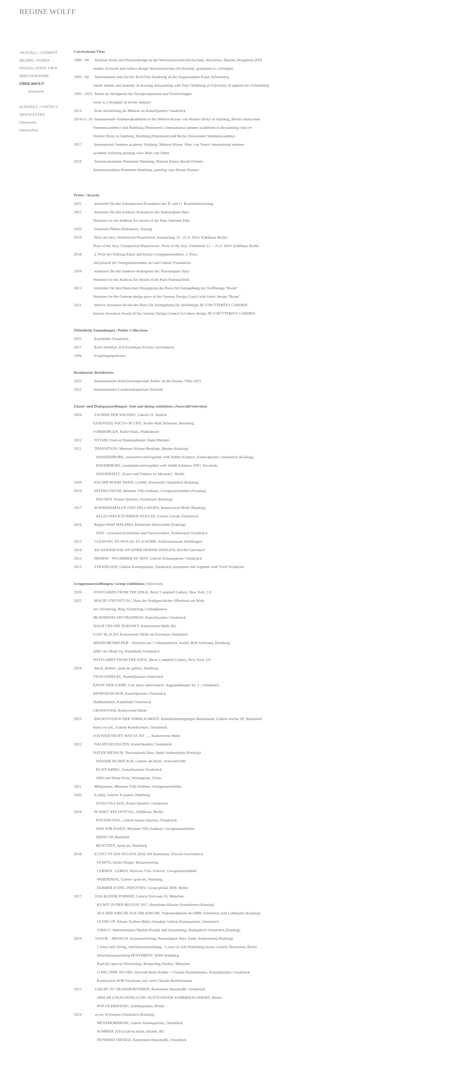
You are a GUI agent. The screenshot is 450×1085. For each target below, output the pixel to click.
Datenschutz (28, 130)
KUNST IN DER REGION (115, 854)
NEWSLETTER (32, 114)
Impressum (28, 122)
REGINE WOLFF (47, 11)
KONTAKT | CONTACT (38, 107)
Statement (36, 91)
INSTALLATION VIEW (38, 68)
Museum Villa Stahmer (147, 871)
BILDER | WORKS (34, 60)
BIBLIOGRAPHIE (34, 76)
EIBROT (104, 930)
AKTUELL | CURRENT (38, 52)
